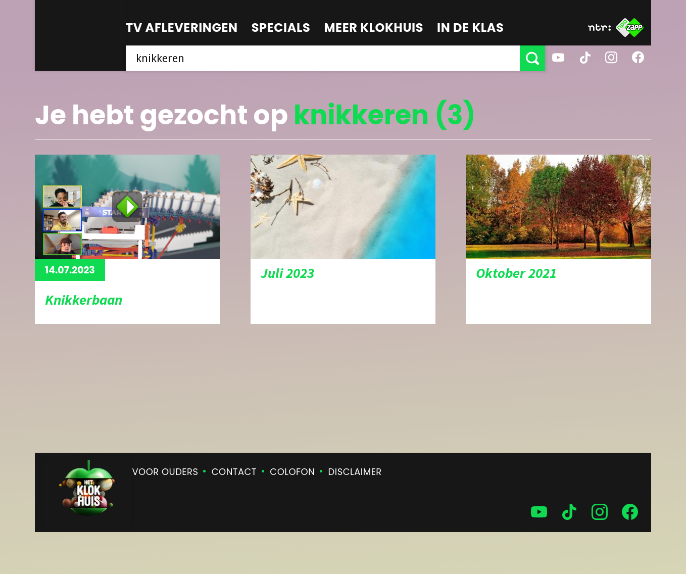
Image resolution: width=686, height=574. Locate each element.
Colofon (292, 471)
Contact (234, 471)
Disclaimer (355, 471)
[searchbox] (323, 58)
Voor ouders (165, 471)
